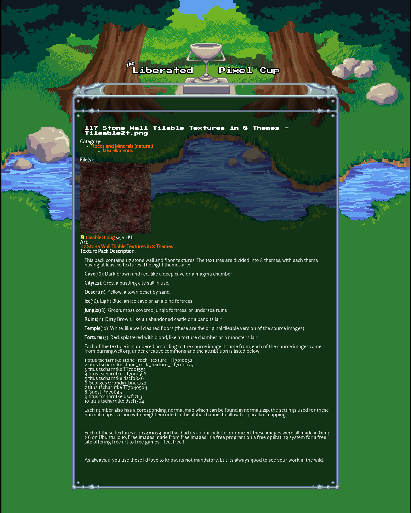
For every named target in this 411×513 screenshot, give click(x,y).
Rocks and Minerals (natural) (122, 146)
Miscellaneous (118, 151)
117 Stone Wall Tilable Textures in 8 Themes (126, 247)
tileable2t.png (100, 238)
